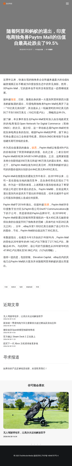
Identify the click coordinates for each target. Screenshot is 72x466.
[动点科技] (7, 3)
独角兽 (13, 287)
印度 (6, 287)
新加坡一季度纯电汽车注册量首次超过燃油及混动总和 (29, 323)
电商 (21, 287)
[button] (67, 3)
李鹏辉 (50, 49)
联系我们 (40, 368)
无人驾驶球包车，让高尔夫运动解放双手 (23, 316)
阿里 (37, 287)
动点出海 (40, 49)
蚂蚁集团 (29, 287)
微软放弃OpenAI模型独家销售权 (19, 330)
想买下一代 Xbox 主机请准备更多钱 (20, 343)
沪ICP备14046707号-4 (49, 456)
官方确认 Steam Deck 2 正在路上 (19, 336)
